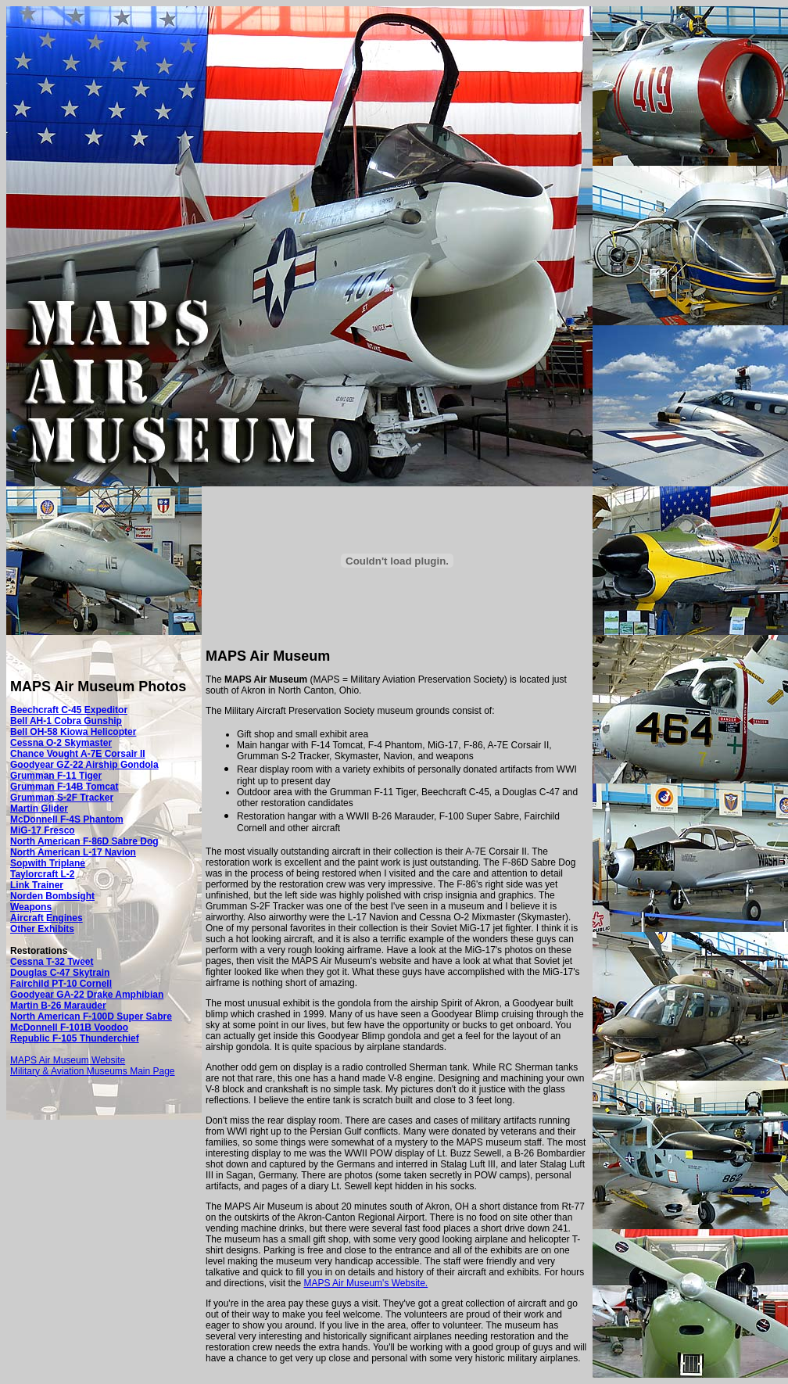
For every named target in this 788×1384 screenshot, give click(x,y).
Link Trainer (36, 885)
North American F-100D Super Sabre (91, 1016)
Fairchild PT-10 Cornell (61, 983)
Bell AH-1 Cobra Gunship (66, 720)
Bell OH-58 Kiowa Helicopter (73, 731)
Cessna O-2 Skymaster (61, 742)
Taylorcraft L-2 (42, 874)
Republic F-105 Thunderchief (74, 1038)
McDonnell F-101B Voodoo (69, 1027)
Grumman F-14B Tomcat (64, 786)
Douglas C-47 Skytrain (59, 972)
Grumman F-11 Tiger (56, 775)
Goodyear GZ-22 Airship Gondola (84, 764)
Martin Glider (39, 808)
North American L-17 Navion (73, 852)
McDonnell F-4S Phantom (67, 819)
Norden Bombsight (52, 896)
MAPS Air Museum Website (67, 1060)
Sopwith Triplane (47, 863)
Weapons (31, 907)
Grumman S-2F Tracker (61, 797)
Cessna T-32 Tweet (52, 961)
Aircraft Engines (46, 918)
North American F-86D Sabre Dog (84, 841)
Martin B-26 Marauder (58, 1005)
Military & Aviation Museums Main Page (92, 1071)
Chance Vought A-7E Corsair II (77, 753)
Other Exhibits (42, 928)
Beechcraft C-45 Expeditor (68, 710)
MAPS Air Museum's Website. (365, 1283)
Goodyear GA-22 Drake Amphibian (86, 994)
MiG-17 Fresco (42, 830)
